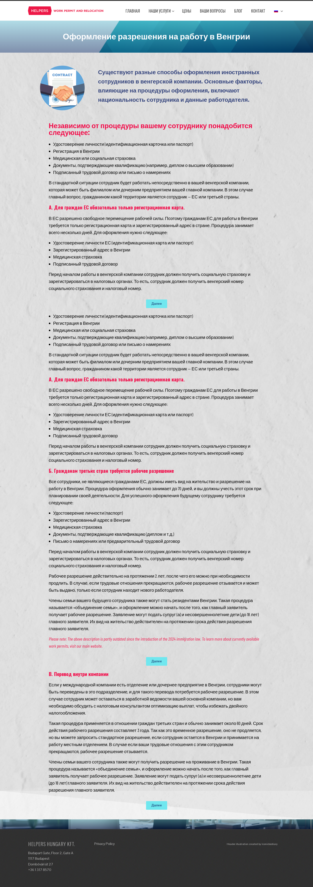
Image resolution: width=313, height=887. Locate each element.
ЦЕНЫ (186, 11)
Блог (238, 11)
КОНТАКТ (258, 11)
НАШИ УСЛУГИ (161, 11)
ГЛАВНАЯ (133, 11)
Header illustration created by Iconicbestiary (252, 844)
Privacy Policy (104, 843)
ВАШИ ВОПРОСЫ (212, 11)
